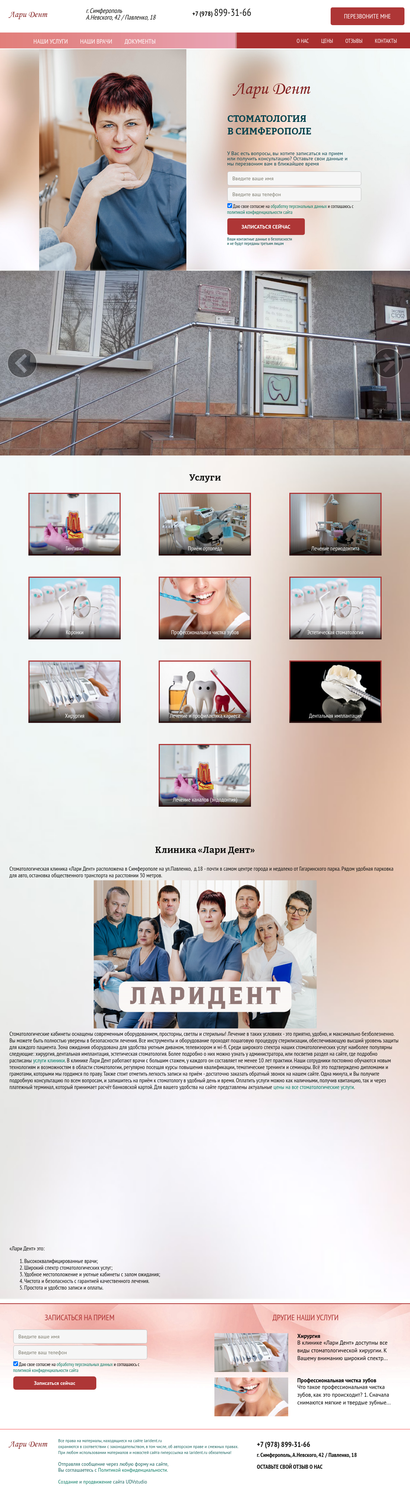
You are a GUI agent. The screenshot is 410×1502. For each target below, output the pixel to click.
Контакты (386, 40)
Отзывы (354, 40)
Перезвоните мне (367, 16)
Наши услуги (51, 41)
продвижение (97, 1482)
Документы (139, 41)
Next (388, 363)
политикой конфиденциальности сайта (260, 212)
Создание (68, 1482)
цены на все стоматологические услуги (313, 1086)
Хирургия (308, 1335)
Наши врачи (96, 41)
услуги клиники (49, 1060)
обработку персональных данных (299, 206)
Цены (327, 40)
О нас (303, 40)
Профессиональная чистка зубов (336, 1380)
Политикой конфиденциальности (132, 1470)
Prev (22, 363)
